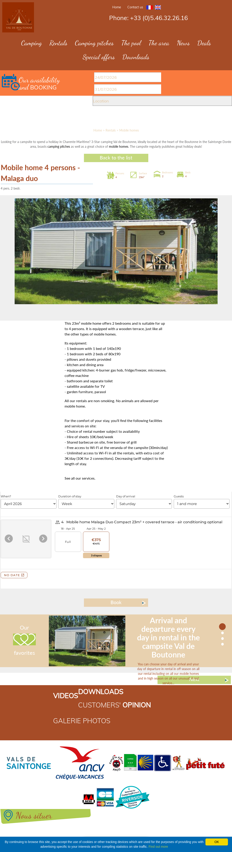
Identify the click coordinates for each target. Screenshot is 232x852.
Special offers (99, 57)
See (67, 478)
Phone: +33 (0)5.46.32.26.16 (148, 18)
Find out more (158, 846)
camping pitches (58, 146)
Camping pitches (94, 43)
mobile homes (118, 146)
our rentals (78, 401)
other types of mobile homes (93, 334)
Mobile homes (129, 130)
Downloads (135, 57)
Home (116, 7)
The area (159, 43)
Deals (204, 43)
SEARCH (115, 118)
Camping (31, 43)
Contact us (135, 7)
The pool (131, 43)
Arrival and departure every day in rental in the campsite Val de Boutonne (168, 637)
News (183, 43)
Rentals (58, 43)
